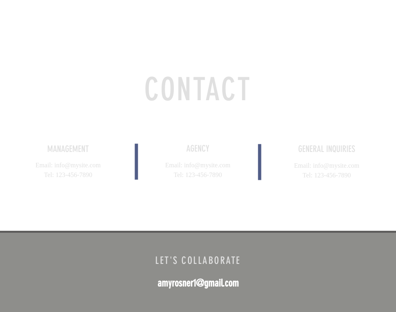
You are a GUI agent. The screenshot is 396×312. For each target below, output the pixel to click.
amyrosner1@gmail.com (198, 283)
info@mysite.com (77, 165)
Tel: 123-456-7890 (68, 174)
